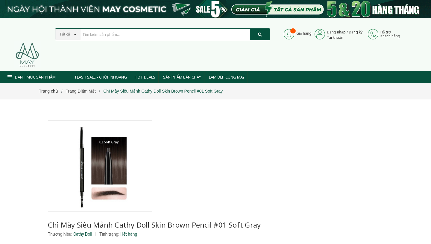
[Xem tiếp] (171, 182)
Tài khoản (335, 37)
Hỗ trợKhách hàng (390, 34)
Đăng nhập (336, 32)
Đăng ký (356, 32)
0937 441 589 (194, 224)
